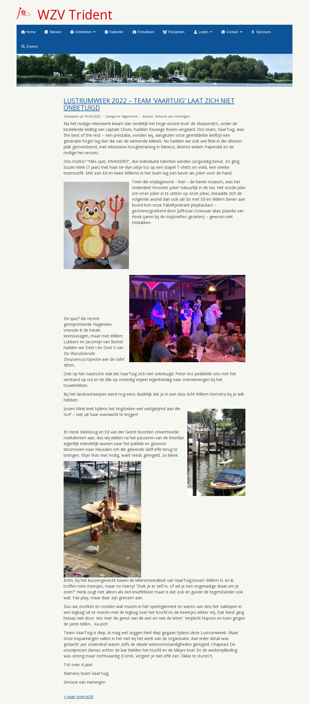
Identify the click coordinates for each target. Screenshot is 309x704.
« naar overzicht (79, 696)
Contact (231, 32)
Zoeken (29, 47)
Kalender (113, 32)
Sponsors (261, 32)
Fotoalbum (143, 32)
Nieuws (52, 32)
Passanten (173, 32)
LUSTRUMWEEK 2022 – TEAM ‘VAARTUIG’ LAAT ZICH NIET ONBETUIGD (149, 104)
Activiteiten (83, 32)
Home (28, 32)
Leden (202, 32)
